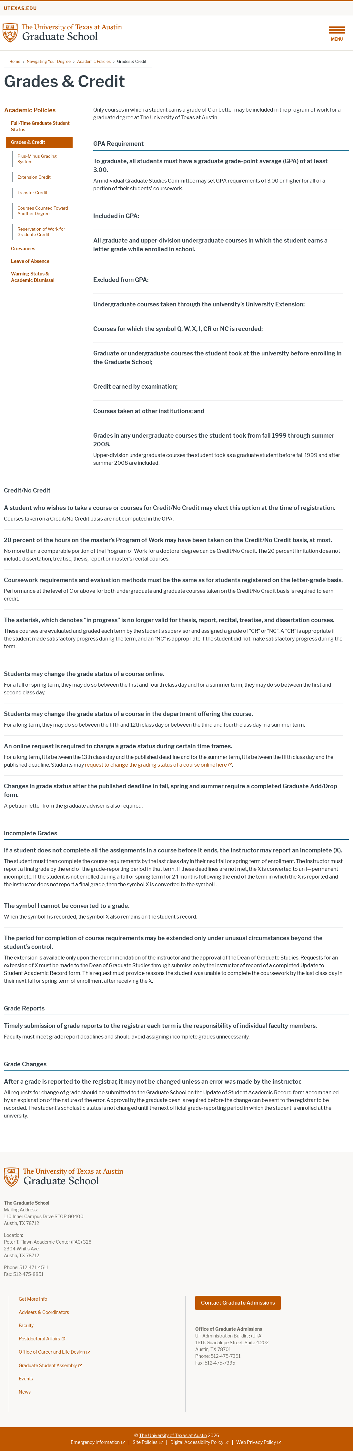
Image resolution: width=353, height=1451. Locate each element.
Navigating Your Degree (49, 61)
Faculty (26, 1325)
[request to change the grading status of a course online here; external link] (158, 765)
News (25, 1392)
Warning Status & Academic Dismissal (33, 277)
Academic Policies (94, 61)
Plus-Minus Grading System (37, 159)
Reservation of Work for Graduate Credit (41, 231)
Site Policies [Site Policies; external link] (145, 1442)
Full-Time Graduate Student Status (40, 127)
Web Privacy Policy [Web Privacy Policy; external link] (256, 1442)
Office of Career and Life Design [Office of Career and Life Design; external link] (52, 1352)
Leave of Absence (30, 261)
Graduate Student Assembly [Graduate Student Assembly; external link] (48, 1365)
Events (26, 1379)
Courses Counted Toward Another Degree (42, 210)
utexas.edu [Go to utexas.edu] (20, 8)
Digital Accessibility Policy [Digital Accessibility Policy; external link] (196, 1442)
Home (14, 61)
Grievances (23, 249)
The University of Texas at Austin (173, 1435)
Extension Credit (34, 177)
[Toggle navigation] (337, 32)
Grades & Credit (28, 142)
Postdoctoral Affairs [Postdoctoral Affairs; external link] (39, 1339)
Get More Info (33, 1299)
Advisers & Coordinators (44, 1312)
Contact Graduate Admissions (238, 1303)
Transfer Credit (32, 192)
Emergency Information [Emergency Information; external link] (95, 1442)
